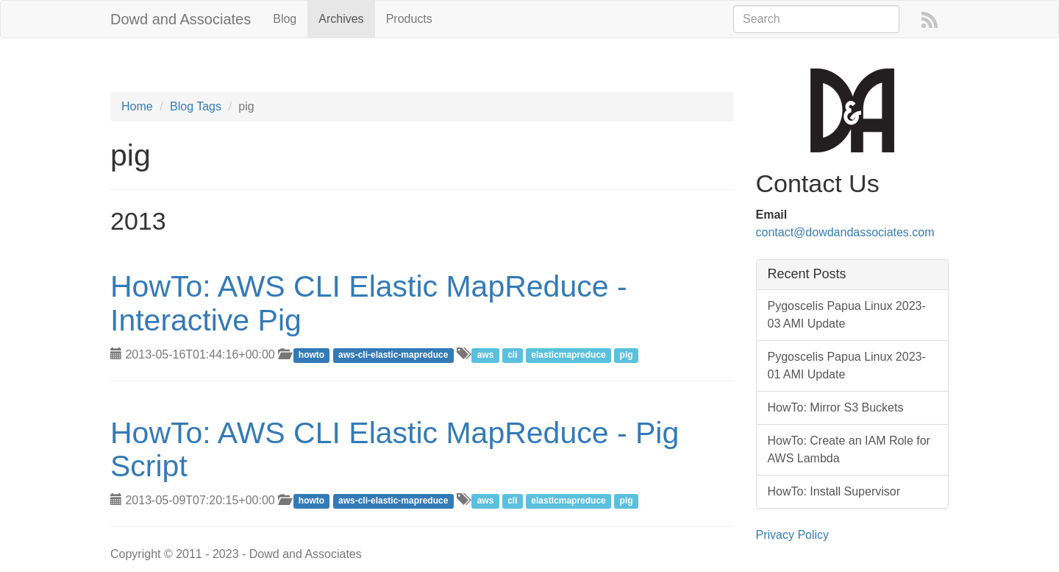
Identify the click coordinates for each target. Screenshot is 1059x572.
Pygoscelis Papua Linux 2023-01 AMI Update (847, 365)
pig (626, 355)
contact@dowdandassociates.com (845, 232)
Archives (340, 19)
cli (512, 355)
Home (137, 106)
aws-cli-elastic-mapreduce (393, 355)
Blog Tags (195, 106)
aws (485, 355)
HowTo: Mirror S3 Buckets (836, 407)
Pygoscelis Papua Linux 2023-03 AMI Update (847, 315)
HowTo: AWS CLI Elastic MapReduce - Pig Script (394, 449)
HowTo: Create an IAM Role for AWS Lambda (849, 449)
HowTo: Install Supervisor (834, 491)
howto (311, 355)
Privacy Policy (793, 535)
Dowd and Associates (180, 19)
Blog (284, 19)
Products (409, 19)
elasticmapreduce (568, 355)
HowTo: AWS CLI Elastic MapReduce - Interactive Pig (368, 302)
